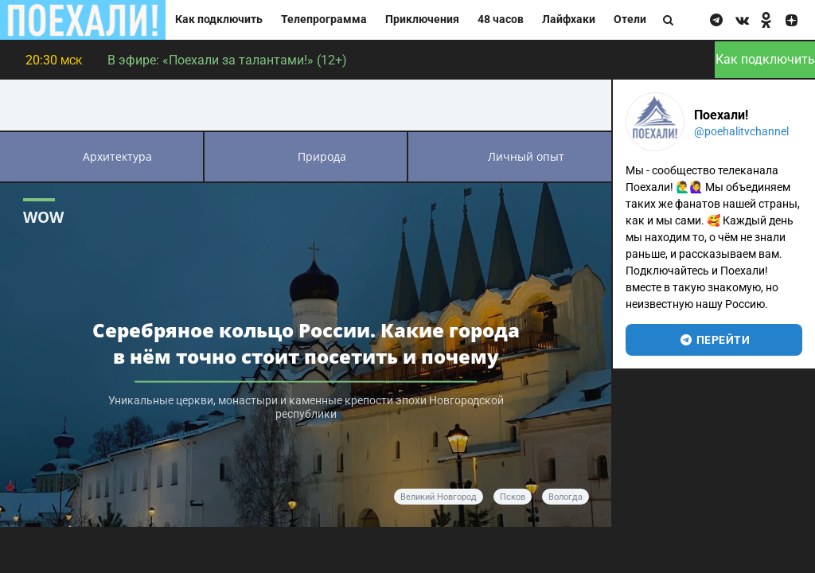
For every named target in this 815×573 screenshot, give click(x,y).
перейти (714, 339)
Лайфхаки (568, 19)
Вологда (565, 497)
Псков (512, 497)
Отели (630, 19)
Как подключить (219, 19)
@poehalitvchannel (741, 131)
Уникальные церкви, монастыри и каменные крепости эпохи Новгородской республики (306, 407)
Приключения (422, 19)
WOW (43, 217)
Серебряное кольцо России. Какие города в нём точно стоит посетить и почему (306, 343)
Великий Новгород (438, 497)
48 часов (501, 19)
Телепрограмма (324, 19)
